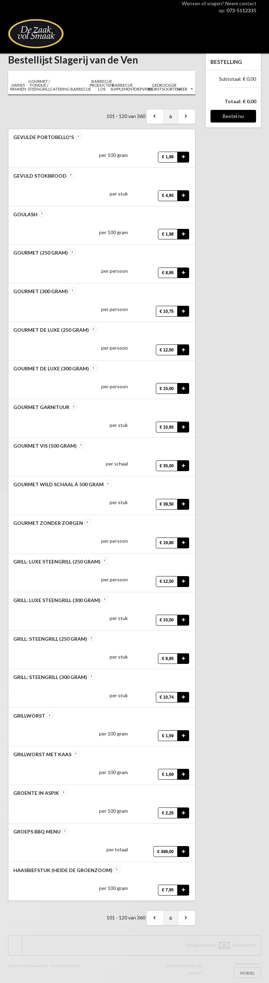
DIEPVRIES (143, 89)
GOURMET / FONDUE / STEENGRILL (39, 85)
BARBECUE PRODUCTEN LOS (101, 85)
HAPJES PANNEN (18, 87)
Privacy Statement (65, 966)
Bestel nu (233, 116)
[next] (186, 117)
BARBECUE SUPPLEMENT (122, 87)
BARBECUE (80, 89)
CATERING (60, 89)
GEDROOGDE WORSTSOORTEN (164, 87)
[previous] (155, 117)
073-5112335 (241, 10)
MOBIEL (247, 973)
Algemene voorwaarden (28, 966)
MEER (185, 89)
